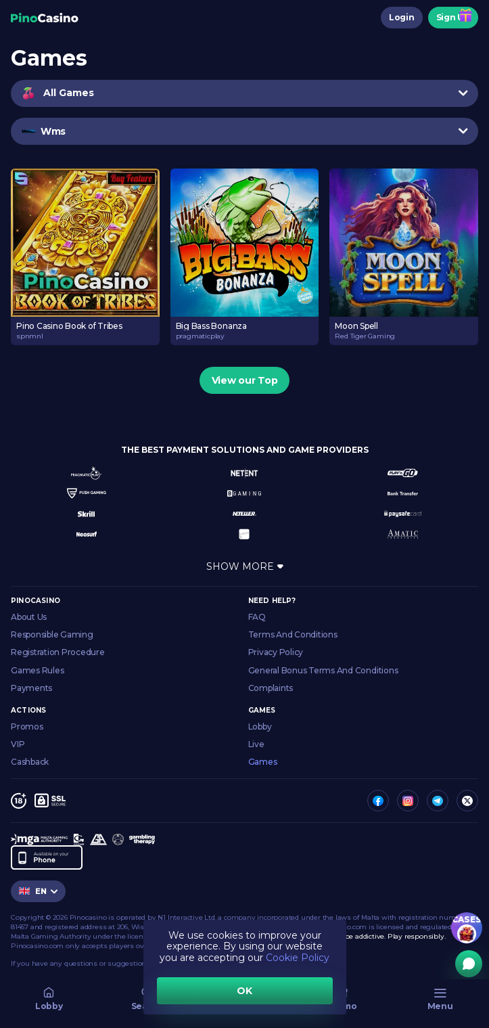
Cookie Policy (297, 958)
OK (244, 991)
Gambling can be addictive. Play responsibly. (370, 936)
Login (402, 17)
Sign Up (453, 17)
